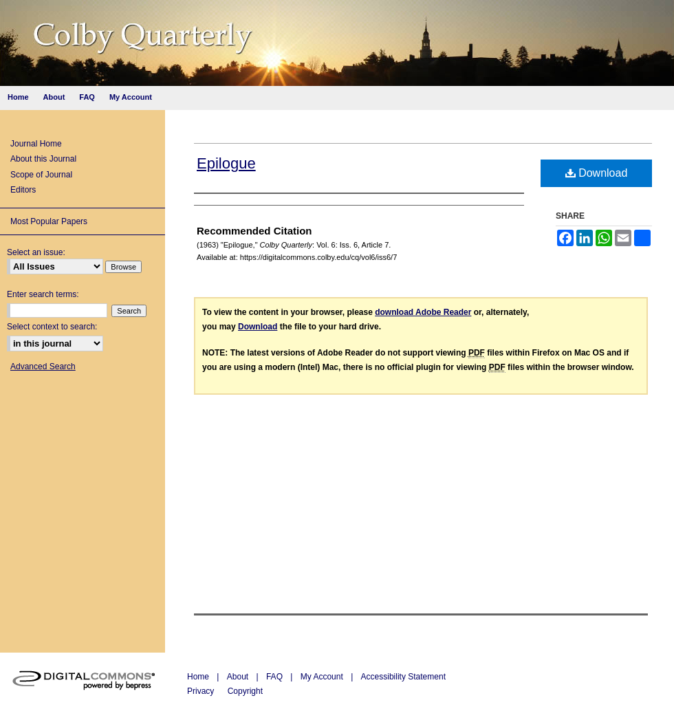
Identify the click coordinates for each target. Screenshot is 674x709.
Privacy (202, 691)
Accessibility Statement (403, 676)
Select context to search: (52, 326)
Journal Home (36, 144)
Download (596, 173)
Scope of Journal (41, 174)
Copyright (245, 691)
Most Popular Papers (48, 221)
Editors (23, 190)
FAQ (275, 676)
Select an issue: (36, 252)
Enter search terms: (43, 294)
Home (199, 676)
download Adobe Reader (423, 312)
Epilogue (226, 163)
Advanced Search (43, 366)
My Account (323, 676)
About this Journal (43, 159)
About (239, 676)
